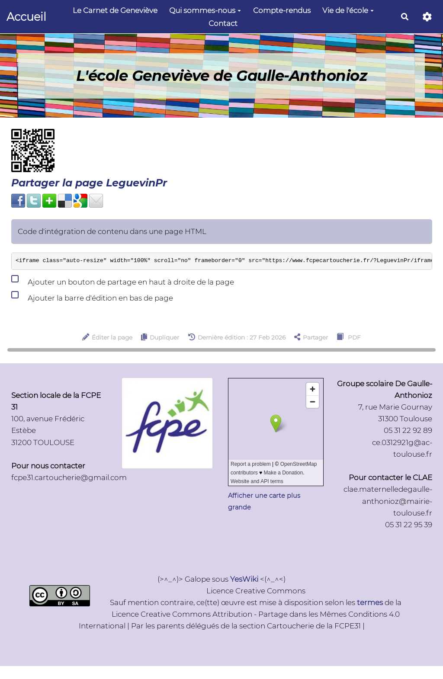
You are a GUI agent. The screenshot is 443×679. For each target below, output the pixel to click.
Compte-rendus (282, 10)
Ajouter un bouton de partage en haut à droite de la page (122, 280)
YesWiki (244, 579)
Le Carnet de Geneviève (115, 10)
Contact (223, 23)
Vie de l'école (348, 10)
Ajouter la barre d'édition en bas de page (92, 296)
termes (370, 602)
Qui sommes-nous (205, 10)
